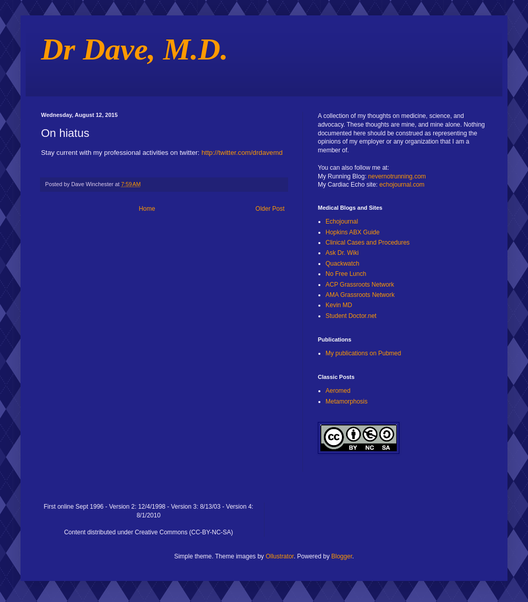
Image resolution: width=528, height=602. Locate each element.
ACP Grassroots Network (360, 284)
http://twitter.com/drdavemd (241, 152)
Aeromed (338, 390)
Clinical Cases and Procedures (368, 242)
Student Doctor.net (351, 315)
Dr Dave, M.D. (134, 49)
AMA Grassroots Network (360, 294)
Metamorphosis (347, 401)
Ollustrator (280, 556)
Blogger (341, 556)
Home (147, 208)
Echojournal (342, 221)
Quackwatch (342, 263)
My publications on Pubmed (363, 353)
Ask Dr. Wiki (342, 252)
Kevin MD (339, 305)
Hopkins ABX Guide (352, 232)
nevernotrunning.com (397, 176)
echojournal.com (401, 184)
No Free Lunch (346, 273)
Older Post (270, 208)
